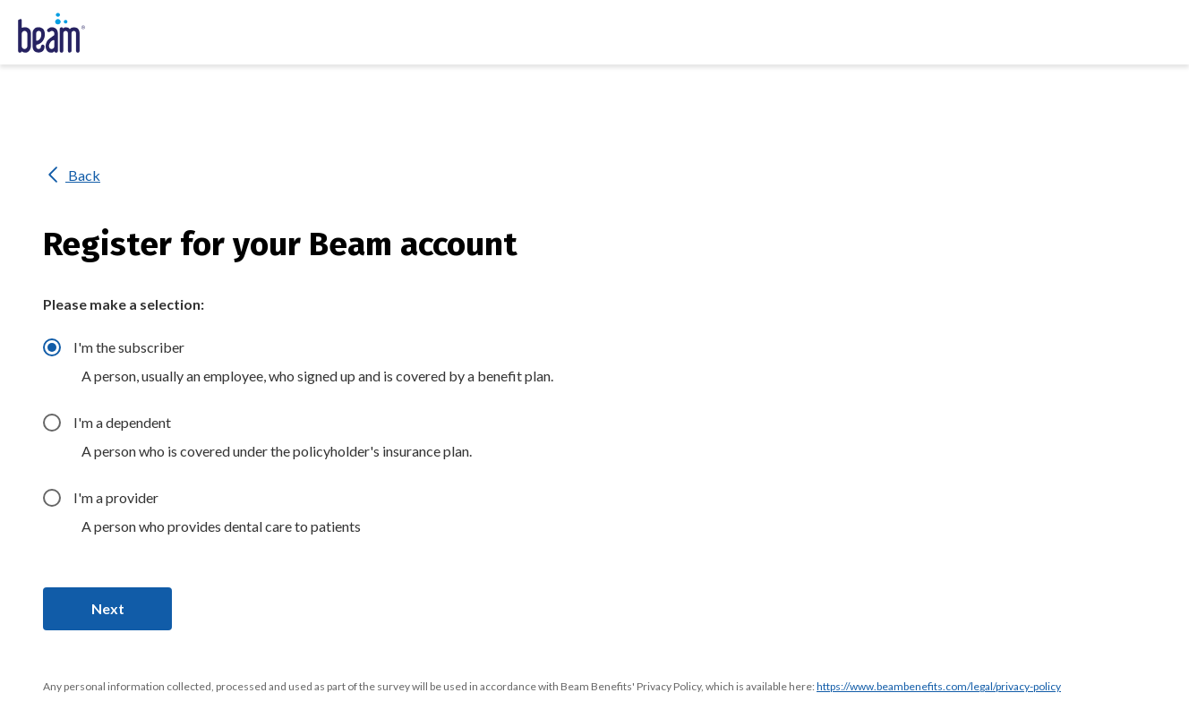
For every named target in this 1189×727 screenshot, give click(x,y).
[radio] (52, 347)
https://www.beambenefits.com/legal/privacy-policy (939, 686)
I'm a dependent (122, 422)
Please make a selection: (123, 303)
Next (107, 608)
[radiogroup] (616, 442)
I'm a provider (115, 497)
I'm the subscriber (128, 346)
